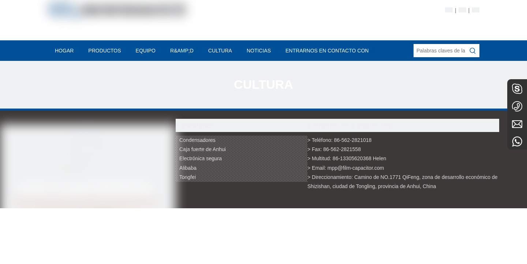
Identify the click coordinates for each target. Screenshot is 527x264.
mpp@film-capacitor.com (356, 168)
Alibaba (188, 168)
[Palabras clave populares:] (472, 50)
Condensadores (197, 140)
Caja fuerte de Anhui (202, 149)
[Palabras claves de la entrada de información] (440, 50)
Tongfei (187, 177)
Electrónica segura (200, 158)
